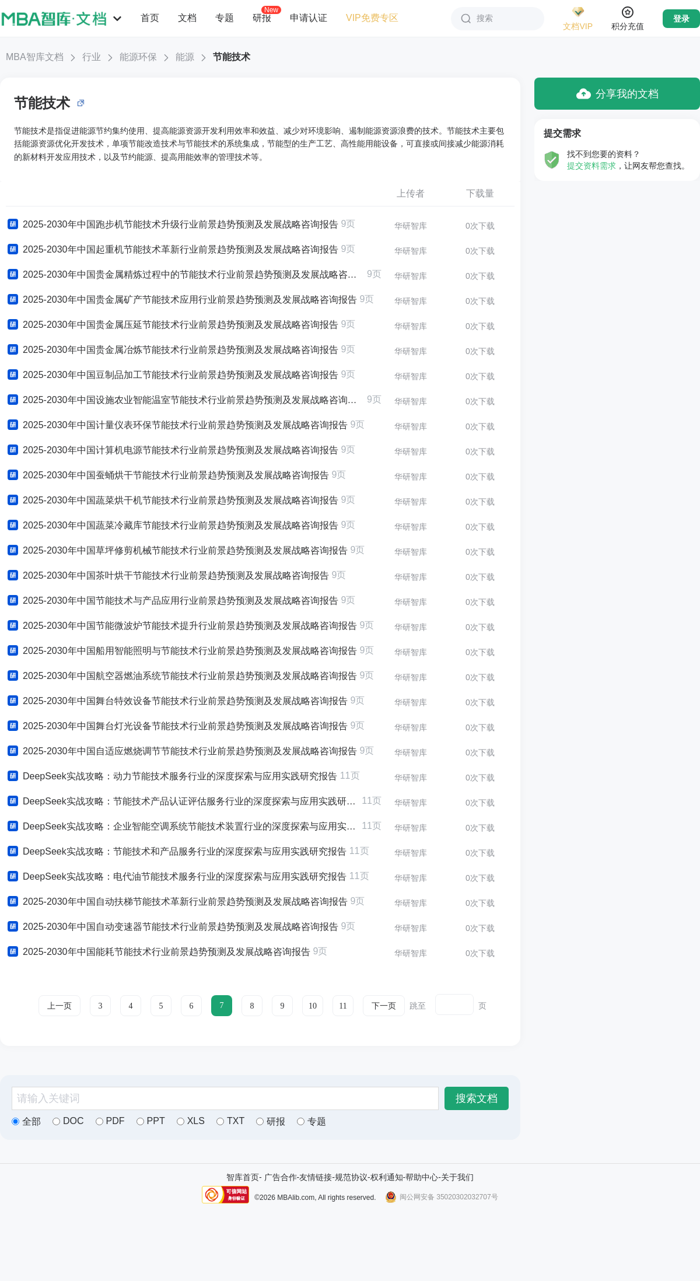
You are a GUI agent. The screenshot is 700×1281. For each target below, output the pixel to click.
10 (313, 1006)
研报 (262, 17)
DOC (68, 1121)
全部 (26, 1121)
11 (342, 1006)
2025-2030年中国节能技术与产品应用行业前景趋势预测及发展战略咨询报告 (172, 600)
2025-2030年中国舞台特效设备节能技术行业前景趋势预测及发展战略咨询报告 (177, 701)
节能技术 (231, 57)
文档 (187, 18)
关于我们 (457, 1177)
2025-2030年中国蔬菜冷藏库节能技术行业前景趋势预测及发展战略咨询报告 (172, 525)
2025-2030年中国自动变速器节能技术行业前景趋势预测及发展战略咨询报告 (172, 927)
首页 (150, 18)
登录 (681, 18)
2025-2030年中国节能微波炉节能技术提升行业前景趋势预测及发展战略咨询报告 (181, 626)
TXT (230, 1121)
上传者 (411, 193)
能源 (185, 57)
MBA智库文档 (35, 57)
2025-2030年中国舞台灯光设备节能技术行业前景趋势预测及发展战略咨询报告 (177, 726)
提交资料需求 (591, 165)
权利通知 (386, 1177)
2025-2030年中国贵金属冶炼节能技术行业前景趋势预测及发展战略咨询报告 (172, 350)
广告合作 (280, 1177)
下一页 (384, 1006)
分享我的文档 (617, 93)
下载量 (480, 193)
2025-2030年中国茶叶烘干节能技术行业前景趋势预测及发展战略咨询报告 (167, 575)
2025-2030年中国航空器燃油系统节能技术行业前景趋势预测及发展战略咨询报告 (181, 676)
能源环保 (138, 57)
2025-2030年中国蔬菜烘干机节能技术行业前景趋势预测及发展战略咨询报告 (172, 500)
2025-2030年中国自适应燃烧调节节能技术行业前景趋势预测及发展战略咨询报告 (181, 751)
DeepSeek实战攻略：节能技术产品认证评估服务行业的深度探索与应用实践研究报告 (182, 801)
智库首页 (242, 1177)
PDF (110, 1121)
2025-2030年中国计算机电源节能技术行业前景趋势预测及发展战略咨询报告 (172, 450)
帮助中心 (421, 1177)
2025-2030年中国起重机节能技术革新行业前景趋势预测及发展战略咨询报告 (172, 249)
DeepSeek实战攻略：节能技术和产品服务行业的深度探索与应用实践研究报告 (176, 851)
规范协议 (351, 1177)
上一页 (59, 1006)
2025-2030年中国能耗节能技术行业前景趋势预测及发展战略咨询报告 (158, 952)
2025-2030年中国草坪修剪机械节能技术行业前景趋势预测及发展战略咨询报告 (177, 550)
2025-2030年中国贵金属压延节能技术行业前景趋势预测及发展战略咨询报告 (172, 324)
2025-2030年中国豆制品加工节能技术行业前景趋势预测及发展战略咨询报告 (172, 375)
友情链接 (315, 1177)
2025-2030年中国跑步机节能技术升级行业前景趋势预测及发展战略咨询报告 (172, 224)
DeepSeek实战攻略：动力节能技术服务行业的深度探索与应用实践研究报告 (171, 776)
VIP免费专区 (372, 18)
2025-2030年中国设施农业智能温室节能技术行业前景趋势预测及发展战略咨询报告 (185, 400)
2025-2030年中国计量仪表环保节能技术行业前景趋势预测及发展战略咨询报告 (177, 425)
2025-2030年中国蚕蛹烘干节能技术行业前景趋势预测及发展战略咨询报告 (167, 475)
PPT (150, 1121)
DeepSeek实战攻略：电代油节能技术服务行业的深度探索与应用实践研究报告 (176, 876)
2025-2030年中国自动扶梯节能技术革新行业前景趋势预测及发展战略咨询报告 (177, 901)
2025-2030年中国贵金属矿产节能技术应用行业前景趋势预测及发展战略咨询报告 (181, 299)
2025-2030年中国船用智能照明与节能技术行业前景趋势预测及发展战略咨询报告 (181, 651)
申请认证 (308, 18)
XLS (191, 1121)
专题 (224, 18)
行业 (91, 57)
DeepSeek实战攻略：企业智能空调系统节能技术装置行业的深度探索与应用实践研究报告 (182, 826)
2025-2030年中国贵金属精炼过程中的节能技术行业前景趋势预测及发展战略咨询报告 (185, 274)
